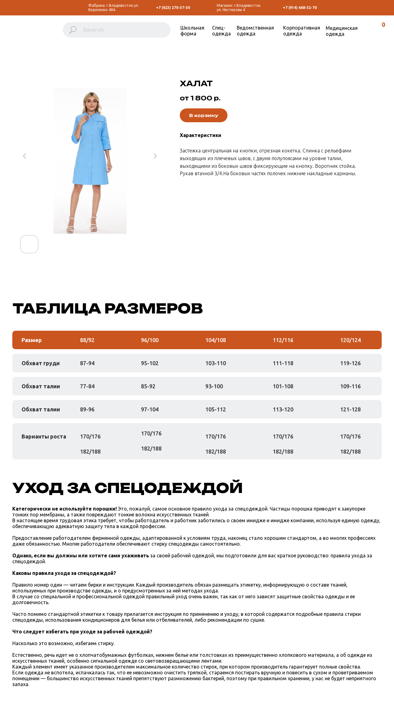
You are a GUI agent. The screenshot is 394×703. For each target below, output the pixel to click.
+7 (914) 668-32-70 (300, 8)
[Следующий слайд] (155, 156)
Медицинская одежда (342, 31)
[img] (31, 32)
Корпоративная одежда (301, 30)
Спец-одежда (221, 30)
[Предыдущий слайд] (24, 156)
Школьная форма (192, 30)
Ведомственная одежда (255, 30)
